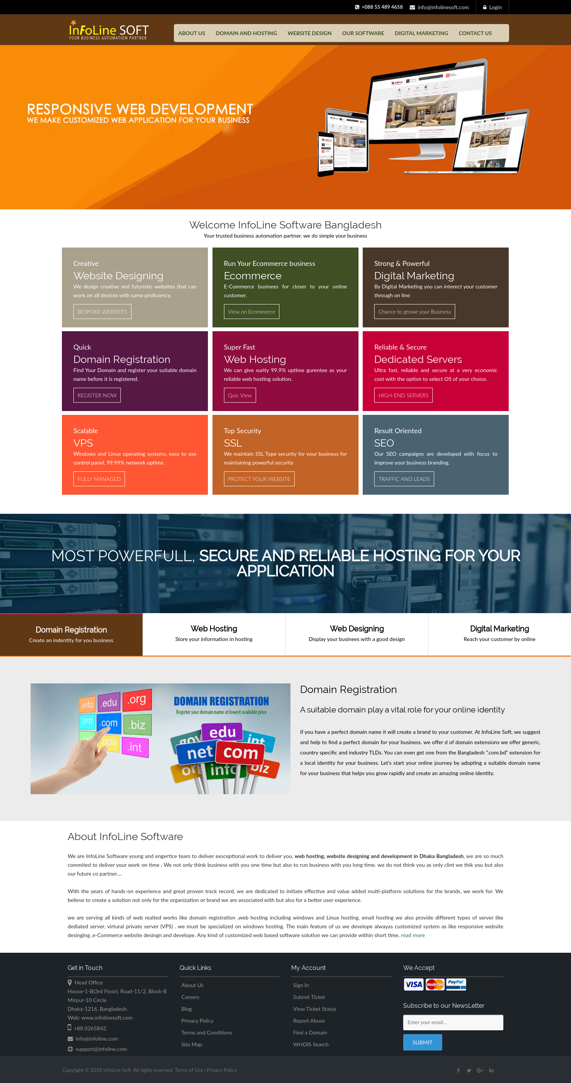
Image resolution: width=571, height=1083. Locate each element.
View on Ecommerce (251, 311)
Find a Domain (310, 1032)
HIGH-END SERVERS (403, 395)
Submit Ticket (309, 997)
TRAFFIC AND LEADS (404, 479)
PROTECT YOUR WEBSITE (259, 479)
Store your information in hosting (214, 633)
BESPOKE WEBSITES (102, 311)
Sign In (301, 985)
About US (191, 33)
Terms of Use (197, 1070)
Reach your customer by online (499, 633)
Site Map (192, 1044)
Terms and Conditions (207, 1032)
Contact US (475, 33)
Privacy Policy (198, 1020)
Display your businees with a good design (357, 633)
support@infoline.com (97, 1049)
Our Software (363, 33)
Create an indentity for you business (71, 634)
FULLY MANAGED (99, 479)
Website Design (309, 33)
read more (413, 939)
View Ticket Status (314, 1008)
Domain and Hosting (246, 33)
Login (492, 7)
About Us (193, 985)
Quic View (240, 395)
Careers (191, 997)
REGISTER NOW (97, 395)
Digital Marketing (421, 33)
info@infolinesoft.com (439, 7)
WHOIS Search (311, 1044)
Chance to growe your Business (414, 311)
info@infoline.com (93, 1038)
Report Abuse (309, 1020)
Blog (187, 1008)
